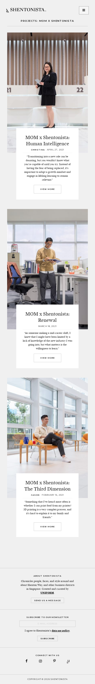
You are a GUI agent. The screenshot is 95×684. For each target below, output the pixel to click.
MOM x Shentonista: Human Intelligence (47, 140)
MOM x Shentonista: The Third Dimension (47, 486)
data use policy (61, 630)
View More (47, 189)
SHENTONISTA (26, 10)
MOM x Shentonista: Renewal (47, 317)
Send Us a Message (47, 600)
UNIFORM (47, 592)
